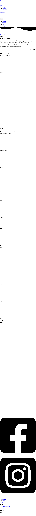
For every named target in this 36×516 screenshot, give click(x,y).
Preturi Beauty (4, 7)
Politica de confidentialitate (6, 506)
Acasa (3, 20)
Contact (3, 10)
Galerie (3, 23)
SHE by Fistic (2, 5)
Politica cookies (4, 507)
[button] (18, 12)
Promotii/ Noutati (4, 9)
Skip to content (2, 0)
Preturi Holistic (4, 8)
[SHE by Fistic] (3, 4)
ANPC (3, 508)
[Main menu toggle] (1, 19)
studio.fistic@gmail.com (5, 512)
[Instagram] (18, 495)
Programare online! (3, 26)
